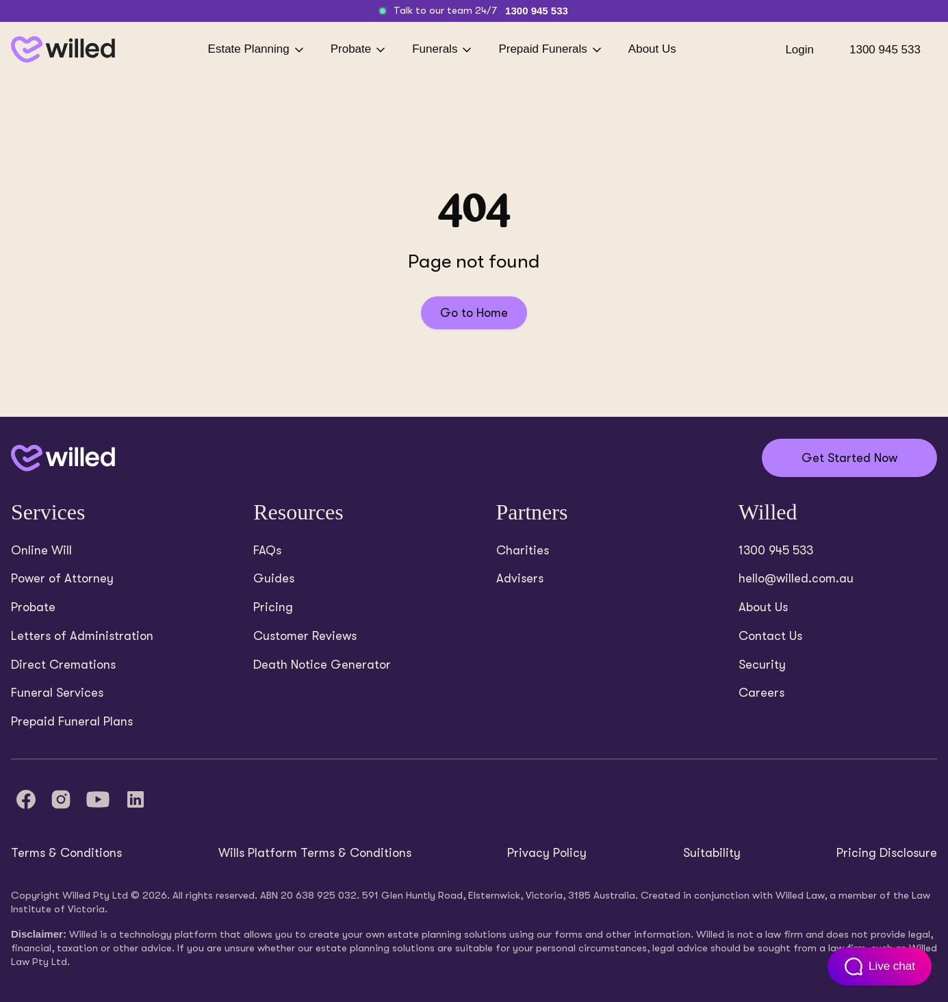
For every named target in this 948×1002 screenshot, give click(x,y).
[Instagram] (61, 799)
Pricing (273, 607)
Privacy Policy (547, 853)
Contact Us (770, 636)
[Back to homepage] (63, 49)
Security (762, 664)
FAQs (267, 550)
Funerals (443, 49)
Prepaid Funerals (550, 49)
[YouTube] (98, 799)
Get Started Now (849, 458)
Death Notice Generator (322, 664)
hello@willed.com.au (796, 578)
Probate (359, 49)
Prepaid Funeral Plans (72, 721)
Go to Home (474, 313)
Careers (761, 692)
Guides (273, 578)
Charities (522, 550)
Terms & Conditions (66, 853)
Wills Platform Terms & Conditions (314, 853)
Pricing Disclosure (886, 853)
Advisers (519, 578)
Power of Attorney (62, 578)
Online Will (41, 550)
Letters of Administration (82, 636)
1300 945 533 (536, 10)
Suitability (712, 853)
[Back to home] (63, 458)
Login (799, 49)
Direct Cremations (63, 664)
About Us (652, 48)
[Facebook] (26, 799)
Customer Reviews (305, 636)
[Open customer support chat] (880, 966)
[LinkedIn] (135, 799)
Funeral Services (57, 692)
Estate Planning (257, 49)
